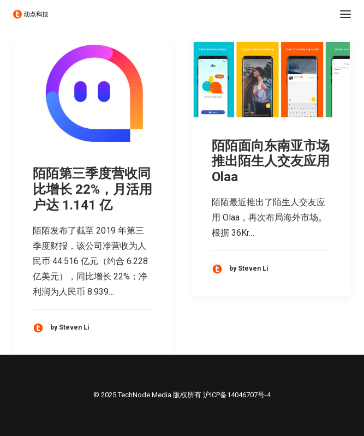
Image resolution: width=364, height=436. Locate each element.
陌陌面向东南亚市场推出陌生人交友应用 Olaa (271, 161)
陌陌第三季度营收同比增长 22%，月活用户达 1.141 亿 (92, 189)
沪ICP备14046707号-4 (237, 395)
